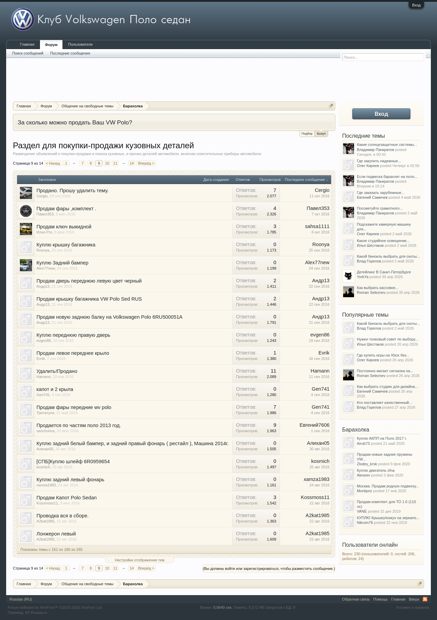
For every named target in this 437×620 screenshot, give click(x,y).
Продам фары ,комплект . (66, 208)
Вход (416, 5)
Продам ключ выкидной (64, 226)
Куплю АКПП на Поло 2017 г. (382, 438)
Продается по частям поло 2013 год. (79, 425)
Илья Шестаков (370, 245)
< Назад (53, 163)
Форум (51, 45)
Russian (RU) (21, 599)
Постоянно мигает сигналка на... (385, 371)
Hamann (44, 377)
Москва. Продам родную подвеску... (388, 486)
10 (107, 163)
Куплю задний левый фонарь (70, 479)
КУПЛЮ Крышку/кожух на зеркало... (388, 518)
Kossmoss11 (47, 503)
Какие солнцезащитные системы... (387, 144)
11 (115, 163)
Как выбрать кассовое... (377, 288)
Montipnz (364, 491)
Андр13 (43, 286)
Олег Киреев (368, 166)
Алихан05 (45, 449)
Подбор (307, 133)
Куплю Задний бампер (62, 263)
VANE (362, 511)
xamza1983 (46, 485)
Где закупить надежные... (379, 161)
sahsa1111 (317, 226)
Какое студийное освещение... (383, 241)
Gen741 (43, 395)
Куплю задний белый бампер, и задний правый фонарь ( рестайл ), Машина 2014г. (133, 443)
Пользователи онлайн (370, 545)
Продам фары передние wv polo (74, 407)
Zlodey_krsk (367, 464)
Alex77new (46, 268)
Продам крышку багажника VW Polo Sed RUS (89, 299)
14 (132, 163)
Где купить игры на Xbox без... (383, 355)
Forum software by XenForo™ (55, 607)
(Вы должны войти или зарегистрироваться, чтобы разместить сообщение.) (269, 568)
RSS (425, 599)
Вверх (414, 599)
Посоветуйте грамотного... (380, 208)
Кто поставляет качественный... (384, 402)
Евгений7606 (314, 425)
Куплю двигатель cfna (375, 470)
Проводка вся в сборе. (63, 515)
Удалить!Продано (57, 371)
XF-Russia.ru (36, 612)
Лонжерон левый (56, 533)
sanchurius (46, 431)
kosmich (43, 467)
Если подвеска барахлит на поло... (387, 177)
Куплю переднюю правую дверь (73, 335)
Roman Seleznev (371, 292)
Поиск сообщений (27, 53)
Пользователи (80, 44)
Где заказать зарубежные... (380, 193)
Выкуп (321, 133)
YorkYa (362, 277)
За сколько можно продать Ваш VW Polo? (75, 122)
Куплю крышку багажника (66, 244)
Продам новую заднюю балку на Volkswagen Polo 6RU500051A (110, 317)
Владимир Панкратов (375, 150)
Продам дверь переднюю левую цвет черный (89, 281)
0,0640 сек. (222, 607)
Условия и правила (412, 607)
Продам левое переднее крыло (73, 353)
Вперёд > (146, 163)
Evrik (41, 359)
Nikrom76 (365, 522)
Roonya (43, 250)
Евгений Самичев (372, 197)
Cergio (42, 196)
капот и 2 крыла (55, 389)
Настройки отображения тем (140, 560)
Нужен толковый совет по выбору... (387, 339)
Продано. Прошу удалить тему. (73, 190)
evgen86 (44, 340)
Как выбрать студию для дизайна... (387, 386)
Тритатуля (45, 413)
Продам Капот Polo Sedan (67, 497)
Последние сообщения (70, 53)
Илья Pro (44, 232)
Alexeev (363, 475)
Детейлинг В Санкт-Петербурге (384, 272)
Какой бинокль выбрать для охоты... (388, 256)
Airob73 (363, 443)
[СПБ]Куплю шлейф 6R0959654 (73, 461)
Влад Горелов (369, 261)
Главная (27, 44)
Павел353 (45, 214)
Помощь (380, 599)
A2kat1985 (46, 521)
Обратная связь (356, 599)
